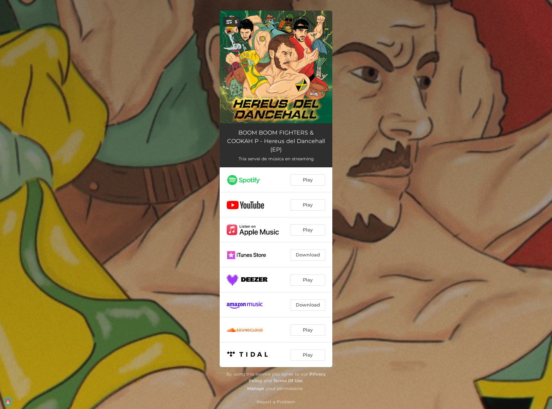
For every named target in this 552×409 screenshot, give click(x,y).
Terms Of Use (288, 380)
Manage (255, 388)
